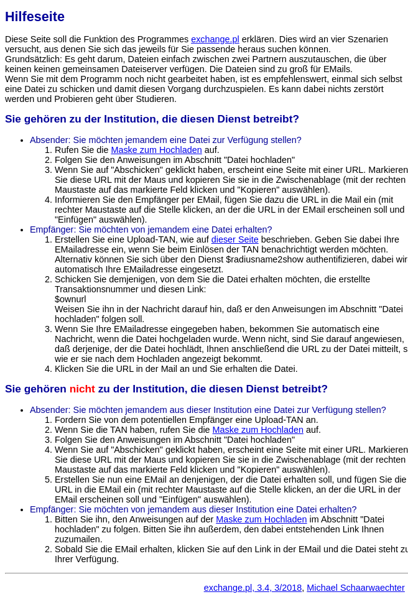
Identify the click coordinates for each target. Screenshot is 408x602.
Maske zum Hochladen (156, 150)
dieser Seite (235, 239)
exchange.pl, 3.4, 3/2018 (253, 588)
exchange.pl (215, 39)
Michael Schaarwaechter (356, 588)
